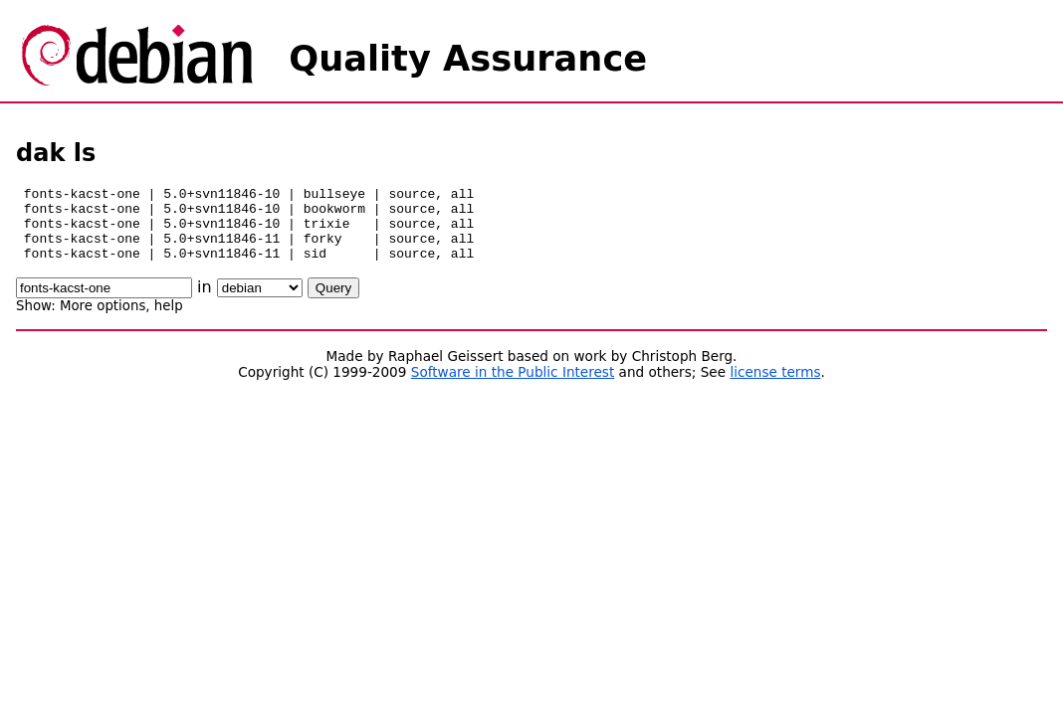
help (168, 320)
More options (102, 320)
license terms (775, 387)
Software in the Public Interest (513, 387)
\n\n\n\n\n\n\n (260, 302)
